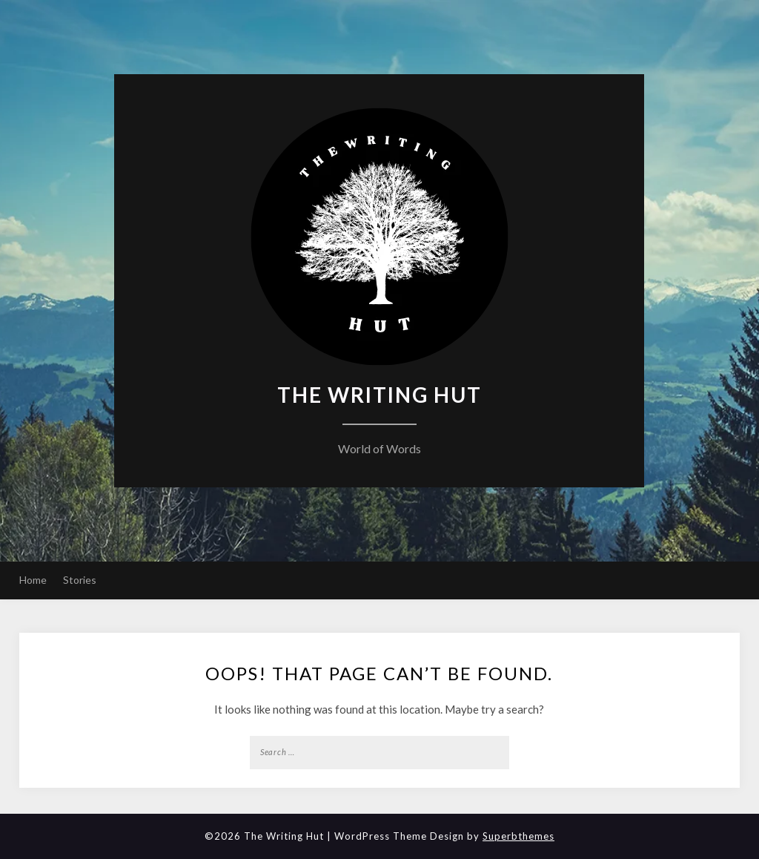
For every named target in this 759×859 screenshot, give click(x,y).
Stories (79, 579)
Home (33, 579)
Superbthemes (518, 836)
